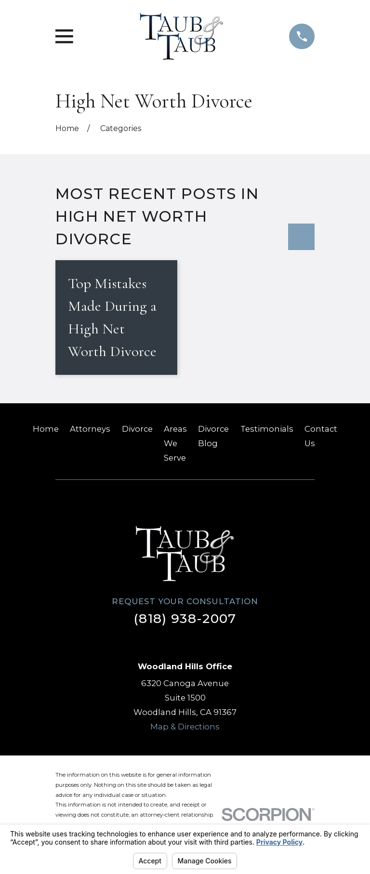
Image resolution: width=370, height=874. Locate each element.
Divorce (137, 429)
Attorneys (90, 429)
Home (46, 429)
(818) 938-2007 (185, 618)
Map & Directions (185, 726)
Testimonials (266, 429)
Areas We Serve (175, 443)
